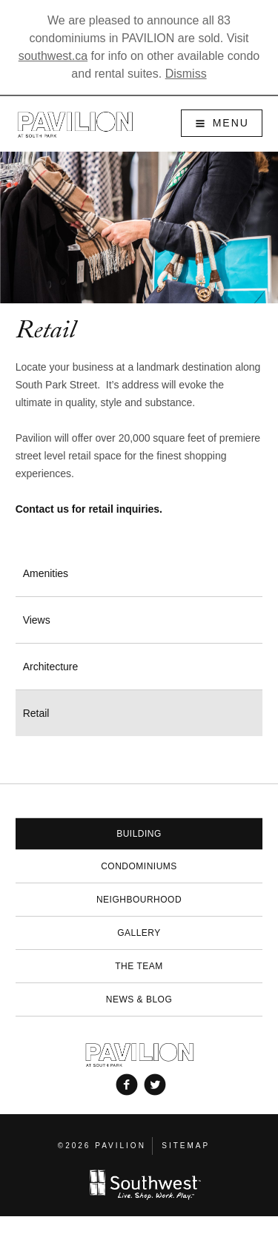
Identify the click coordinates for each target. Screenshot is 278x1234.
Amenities (45, 573)
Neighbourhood (139, 899)
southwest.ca (53, 56)
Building (139, 834)
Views (36, 620)
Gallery (139, 933)
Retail (36, 713)
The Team (138, 966)
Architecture (51, 666)
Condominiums (139, 866)
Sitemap (186, 1146)
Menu (231, 123)
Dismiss (186, 73)
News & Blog (139, 999)
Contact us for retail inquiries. (89, 509)
